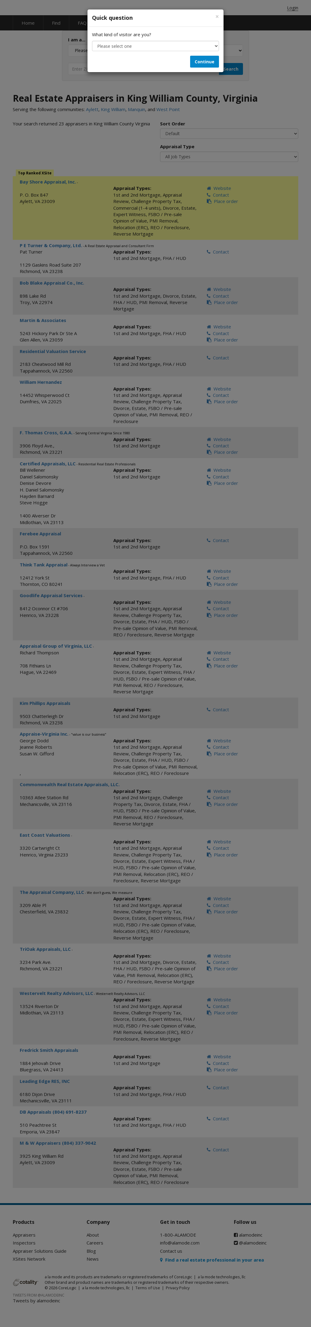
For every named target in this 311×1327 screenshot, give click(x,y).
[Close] (217, 16)
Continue (204, 62)
